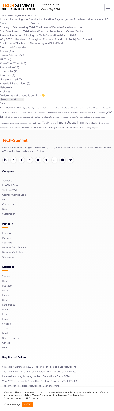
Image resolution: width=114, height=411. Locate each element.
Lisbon (4, 87)
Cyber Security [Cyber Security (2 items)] (28, 108)
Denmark (7, 309)
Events (4, 51)
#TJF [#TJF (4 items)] (2, 108)
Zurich (5, 328)
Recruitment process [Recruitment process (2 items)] (68, 117)
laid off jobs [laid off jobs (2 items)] (9, 117)
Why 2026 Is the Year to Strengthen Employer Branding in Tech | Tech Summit (46, 39)
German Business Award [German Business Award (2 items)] (85, 108)
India (4, 314)
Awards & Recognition (13, 83)
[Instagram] (30, 160)
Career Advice (8, 55)
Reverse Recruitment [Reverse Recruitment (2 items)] (94, 117)
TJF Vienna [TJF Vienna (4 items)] (15, 127)
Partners (6, 238)
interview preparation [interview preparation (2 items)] (28, 112)
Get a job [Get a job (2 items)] (97, 108)
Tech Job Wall (9, 190)
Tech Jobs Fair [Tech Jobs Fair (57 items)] (70, 122)
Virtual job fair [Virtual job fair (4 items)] (54, 127)
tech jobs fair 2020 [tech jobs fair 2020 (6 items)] (95, 123)
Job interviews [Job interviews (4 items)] (77, 112)
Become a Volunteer (13, 252)
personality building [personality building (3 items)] (33, 117)
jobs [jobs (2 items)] (85, 112)
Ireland (5, 319)
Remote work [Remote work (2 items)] (81, 117)
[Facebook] (22, 160)
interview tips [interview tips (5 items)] (43, 112)
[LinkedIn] (5, 160)
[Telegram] (63, 160)
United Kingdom (10, 338)
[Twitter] (14, 160)
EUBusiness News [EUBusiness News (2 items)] (49, 108)
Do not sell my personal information (21, 398)
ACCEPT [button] (27, 404)
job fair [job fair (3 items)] (67, 112)
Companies (6, 71)
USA (4, 347)
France (6, 295)
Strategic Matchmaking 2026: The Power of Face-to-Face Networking (41, 27)
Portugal (6, 290)
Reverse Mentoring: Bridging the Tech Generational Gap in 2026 (38, 35)
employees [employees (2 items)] (38, 108)
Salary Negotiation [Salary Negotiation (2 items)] (16, 123)
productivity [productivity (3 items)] (47, 117)
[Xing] (47, 160)
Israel (5, 333)
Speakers (7, 242)
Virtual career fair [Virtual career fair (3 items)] (40, 128)
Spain (5, 300)
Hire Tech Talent (11, 185)
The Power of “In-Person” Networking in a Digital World (32, 43)
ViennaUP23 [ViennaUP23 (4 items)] (26, 127)
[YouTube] (38, 160)
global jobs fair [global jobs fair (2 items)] (106, 108)
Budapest (7, 285)
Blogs (5, 209)
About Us (7, 180)
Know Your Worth (10, 63)
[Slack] (72, 160)
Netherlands (8, 304)
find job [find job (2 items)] (59, 108)
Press (5, 199)
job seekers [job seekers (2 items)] (102, 112)
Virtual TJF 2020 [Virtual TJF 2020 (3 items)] (79, 128)
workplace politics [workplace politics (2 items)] (93, 128)
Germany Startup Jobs (14, 195)
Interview (5, 75)
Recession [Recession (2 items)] (56, 117)
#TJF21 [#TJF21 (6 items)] (9, 107)
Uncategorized (9, 79)
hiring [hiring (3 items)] (18, 112)
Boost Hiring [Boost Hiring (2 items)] (18, 108)
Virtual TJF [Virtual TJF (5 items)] (66, 127)
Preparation (7, 67)
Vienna (6, 276)
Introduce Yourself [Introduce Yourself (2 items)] (56, 112)
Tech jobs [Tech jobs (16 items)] (49, 122)
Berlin (5, 281)
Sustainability (9, 214)
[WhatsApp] (55, 160)
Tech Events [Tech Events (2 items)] (27, 123)
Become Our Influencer (14, 247)
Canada (6, 342)
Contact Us (8, 204)
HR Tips (4, 59)
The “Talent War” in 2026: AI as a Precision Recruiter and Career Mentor (41, 31)
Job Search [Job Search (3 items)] (92, 112)
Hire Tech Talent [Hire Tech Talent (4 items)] (7, 112)
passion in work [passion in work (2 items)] (19, 117)
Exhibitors (7, 233)
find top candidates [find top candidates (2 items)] (69, 108)
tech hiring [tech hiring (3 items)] (37, 123)
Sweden (6, 323)
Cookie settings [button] (12, 404)
